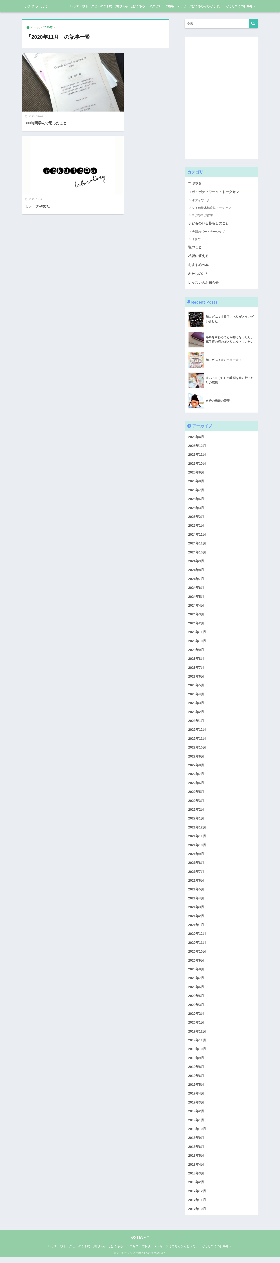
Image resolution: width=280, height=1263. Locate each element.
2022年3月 (196, 804)
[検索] (253, 23)
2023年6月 (196, 679)
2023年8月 (196, 661)
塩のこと (195, 247)
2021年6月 (196, 884)
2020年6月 (196, 991)
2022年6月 (196, 786)
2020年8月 (196, 973)
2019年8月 (196, 1072)
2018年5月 (196, 1161)
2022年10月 (197, 750)
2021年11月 (197, 839)
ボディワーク (201, 200)
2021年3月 (196, 911)
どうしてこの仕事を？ (241, 6)
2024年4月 (196, 607)
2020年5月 (196, 1000)
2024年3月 (196, 616)
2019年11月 (197, 1045)
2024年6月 (196, 589)
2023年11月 (197, 634)
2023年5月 (196, 688)
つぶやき (195, 183)
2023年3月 (196, 705)
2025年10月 (197, 464)
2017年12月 (197, 1197)
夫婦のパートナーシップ (208, 231)
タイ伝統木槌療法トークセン (211, 208)
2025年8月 (196, 482)
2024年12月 (197, 536)
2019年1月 (196, 1125)
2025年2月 (196, 518)
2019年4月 (196, 1099)
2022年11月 (197, 741)
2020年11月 (197, 947)
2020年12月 (197, 938)
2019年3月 (196, 1107)
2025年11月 (197, 455)
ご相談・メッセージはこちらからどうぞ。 (193, 6)
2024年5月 (196, 598)
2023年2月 (196, 714)
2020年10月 (197, 956)
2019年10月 (197, 1054)
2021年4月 (196, 902)
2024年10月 (197, 553)
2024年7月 (196, 580)
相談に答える (198, 256)
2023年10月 (197, 643)
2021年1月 (196, 929)
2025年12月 (197, 446)
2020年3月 (196, 1009)
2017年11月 (197, 1206)
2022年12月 (197, 732)
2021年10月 (197, 848)
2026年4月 (196, 437)
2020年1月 (196, 1027)
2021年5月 (196, 893)
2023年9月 (196, 652)
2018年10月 (197, 1134)
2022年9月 (196, 759)
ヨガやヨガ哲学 (202, 215)
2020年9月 (196, 965)
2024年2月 (196, 625)
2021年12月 (197, 830)
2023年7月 (196, 670)
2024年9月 (196, 562)
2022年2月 (196, 813)
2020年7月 (196, 982)
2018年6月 (196, 1152)
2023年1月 (196, 723)
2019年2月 (196, 1116)
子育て (196, 239)
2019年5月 (196, 1090)
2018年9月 (196, 1143)
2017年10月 (197, 1215)
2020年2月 (196, 1018)
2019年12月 (197, 1036)
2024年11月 (197, 544)
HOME (140, 1243)
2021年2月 (196, 920)
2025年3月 (196, 509)
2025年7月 (196, 491)
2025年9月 (196, 473)
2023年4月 (196, 696)
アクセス (155, 6)
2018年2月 (196, 1188)
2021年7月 (196, 875)
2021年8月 (196, 866)
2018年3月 (196, 1179)
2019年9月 (196, 1063)
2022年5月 (196, 795)
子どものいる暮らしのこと (208, 223)
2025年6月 (196, 500)
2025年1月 (196, 527)
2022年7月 (196, 777)
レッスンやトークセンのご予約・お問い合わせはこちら (107, 6)
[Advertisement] (215, 97)
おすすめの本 (198, 265)
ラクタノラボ (38, 6)
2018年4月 (196, 1170)
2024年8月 (196, 571)
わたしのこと (198, 274)
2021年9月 (196, 857)
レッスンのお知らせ (203, 283)
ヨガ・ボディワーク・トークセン (213, 192)
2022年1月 (196, 821)
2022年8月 (196, 768)
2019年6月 (196, 1081)
